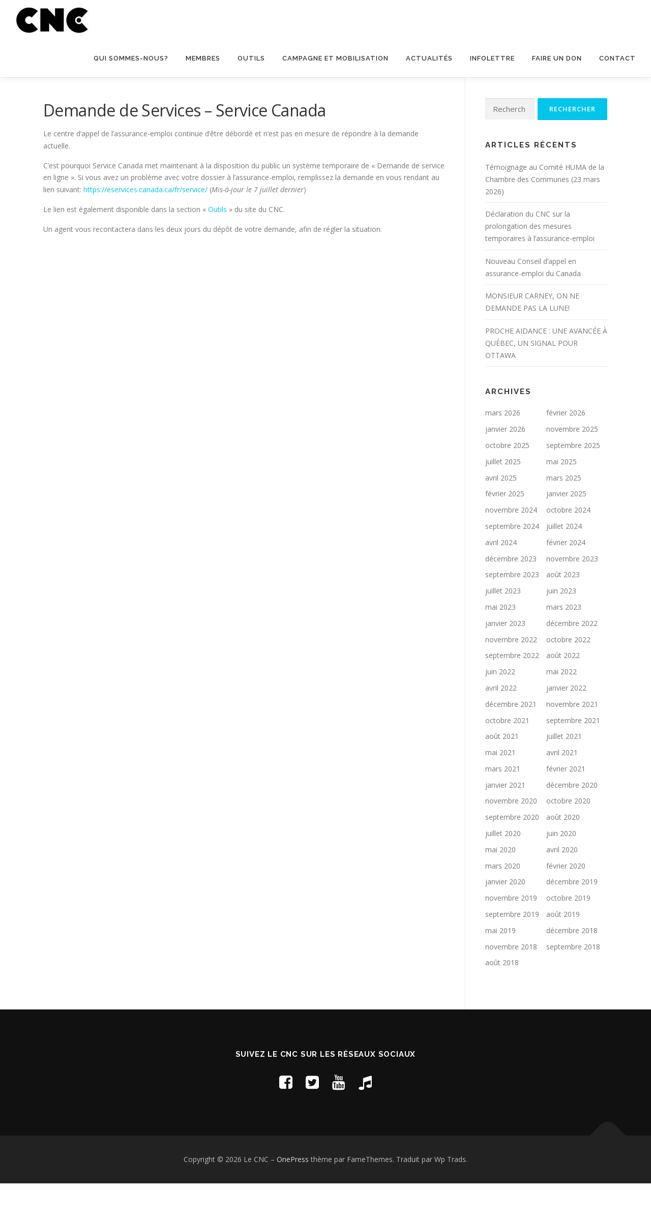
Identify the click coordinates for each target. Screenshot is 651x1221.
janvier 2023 (505, 662)
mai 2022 (561, 710)
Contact (617, 58)
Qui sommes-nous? (131, 58)
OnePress (293, 1198)
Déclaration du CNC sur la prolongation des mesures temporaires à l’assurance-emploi (540, 265)
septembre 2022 (512, 694)
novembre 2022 (511, 678)
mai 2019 (500, 969)
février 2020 (565, 904)
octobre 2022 (568, 678)
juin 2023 (561, 629)
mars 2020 (502, 904)
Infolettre (492, 58)
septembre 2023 (512, 613)
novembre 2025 (572, 467)
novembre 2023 (572, 597)
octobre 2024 (568, 548)
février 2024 (565, 581)
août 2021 (502, 775)
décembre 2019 (572, 920)
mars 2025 (563, 516)
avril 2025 (501, 516)
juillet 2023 (503, 629)
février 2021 (565, 807)
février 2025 (504, 532)
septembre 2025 (573, 484)
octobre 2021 (507, 759)
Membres (203, 58)
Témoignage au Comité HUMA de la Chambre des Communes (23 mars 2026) (544, 218)
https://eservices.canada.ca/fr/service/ (145, 228)
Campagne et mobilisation (335, 58)
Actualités (429, 58)
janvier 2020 (505, 920)
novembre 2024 (511, 548)
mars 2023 (563, 645)
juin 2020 (561, 872)
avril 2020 (562, 888)
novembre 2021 (572, 743)
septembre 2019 (512, 953)
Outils (251, 58)
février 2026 (565, 451)
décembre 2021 (511, 743)
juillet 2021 (564, 775)
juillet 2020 (503, 872)
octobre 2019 (568, 936)
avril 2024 (501, 581)
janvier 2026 (505, 467)
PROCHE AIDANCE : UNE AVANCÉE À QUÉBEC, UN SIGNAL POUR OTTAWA (546, 382)
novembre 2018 (511, 985)
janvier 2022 (566, 726)
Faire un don (557, 58)
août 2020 (563, 855)
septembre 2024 (512, 565)
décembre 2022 (572, 662)
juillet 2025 (503, 500)
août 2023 (563, 613)
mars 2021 (502, 807)
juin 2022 (500, 710)
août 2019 (563, 953)
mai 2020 (500, 888)
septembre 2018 (573, 985)
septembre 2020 (512, 855)
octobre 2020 (568, 839)
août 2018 (502, 1001)
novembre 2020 (511, 839)
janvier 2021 (505, 823)
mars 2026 (502, 451)
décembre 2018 (572, 969)
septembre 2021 (573, 759)
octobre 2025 (507, 484)
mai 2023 (500, 645)
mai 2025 (561, 500)
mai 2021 (500, 791)
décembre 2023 (511, 597)
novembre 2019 (511, 936)
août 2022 (563, 694)
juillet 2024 (564, 565)
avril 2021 (562, 791)
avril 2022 (501, 726)
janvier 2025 (566, 532)
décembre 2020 (572, 823)
